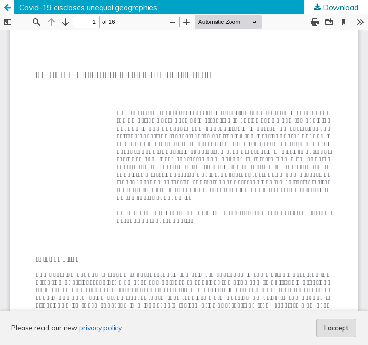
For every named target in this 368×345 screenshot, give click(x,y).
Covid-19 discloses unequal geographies (88, 7)
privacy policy (100, 327)
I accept (336, 327)
